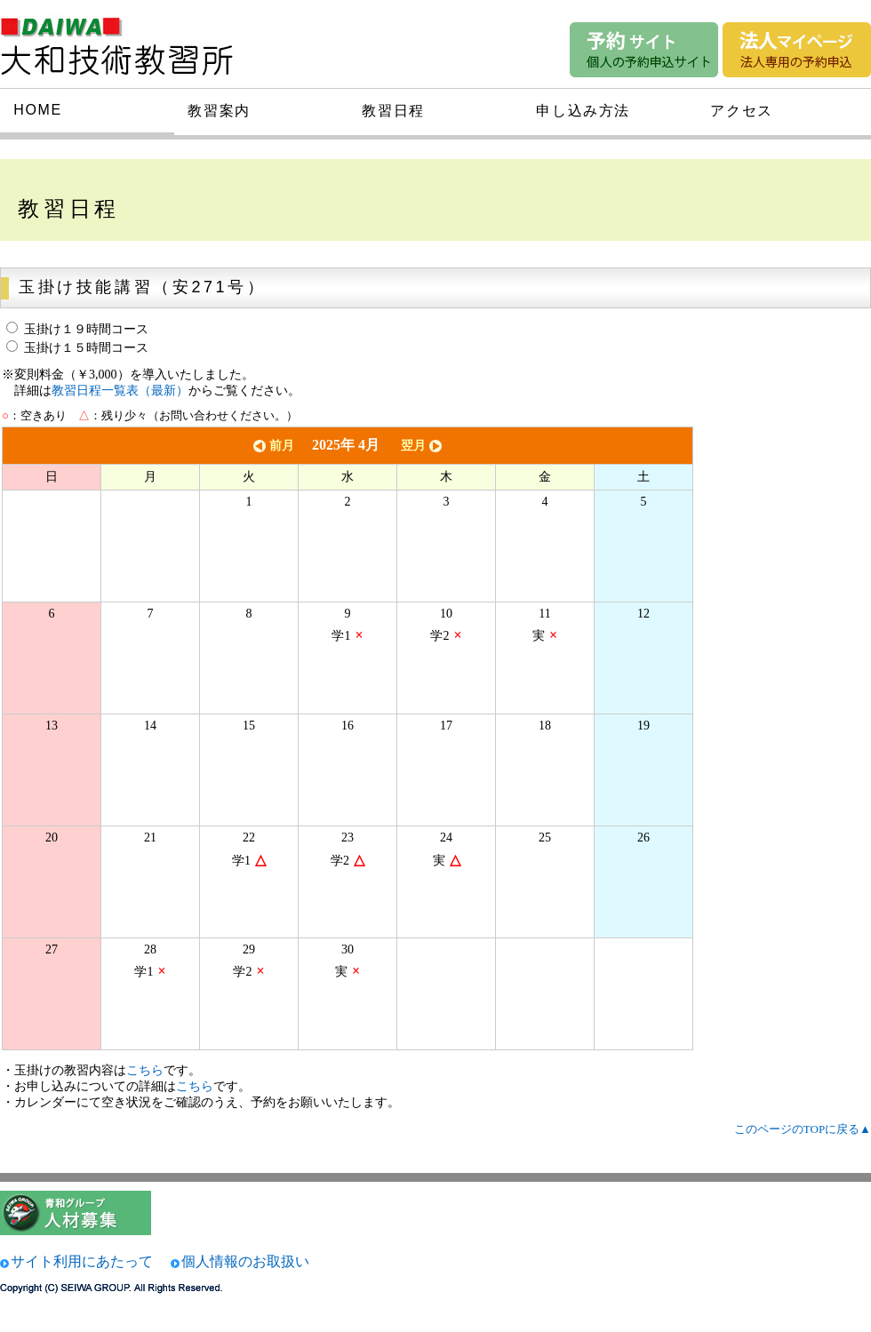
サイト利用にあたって (82, 1261)
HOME (37, 109)
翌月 (423, 445)
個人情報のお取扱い (245, 1261)
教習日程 (393, 110)
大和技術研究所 (128, 42)
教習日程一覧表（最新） (120, 390)
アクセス (741, 110)
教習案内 (219, 110)
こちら (145, 1070)
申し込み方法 (583, 110)
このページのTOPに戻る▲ (802, 1129)
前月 (272, 445)
